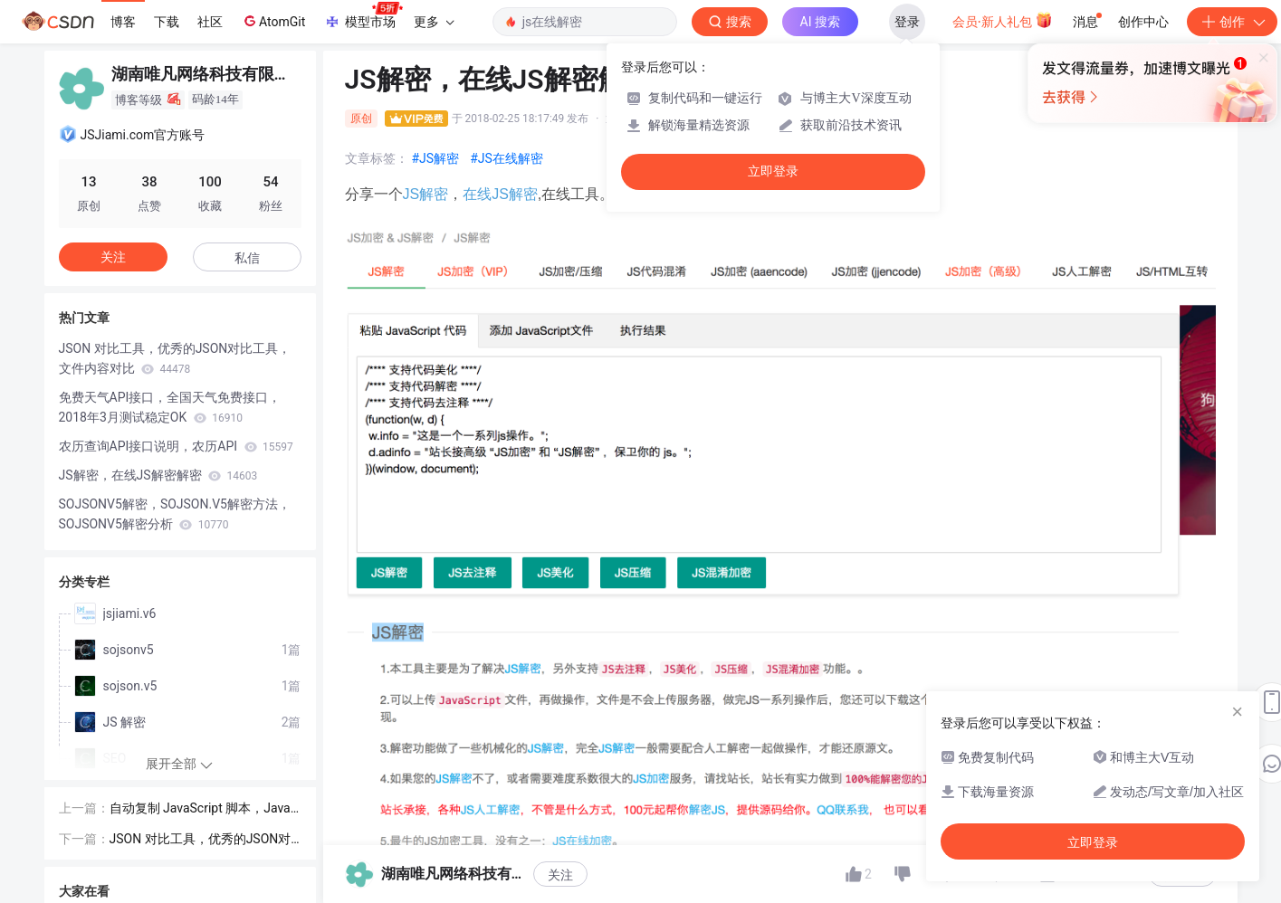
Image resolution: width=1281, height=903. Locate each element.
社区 (210, 21)
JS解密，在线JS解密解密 (158, 475)
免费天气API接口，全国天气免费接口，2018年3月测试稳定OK (170, 407)
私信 (247, 258)
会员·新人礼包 (1002, 20)
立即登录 (773, 171)
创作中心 (1143, 21)
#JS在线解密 (506, 158)
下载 (166, 21)
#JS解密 (436, 158)
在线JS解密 (500, 194)
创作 (1232, 21)
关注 (113, 257)
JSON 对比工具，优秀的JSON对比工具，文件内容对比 (175, 358)
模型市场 (363, 16)
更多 (434, 21)
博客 (123, 21)
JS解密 (426, 194)
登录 (907, 21)
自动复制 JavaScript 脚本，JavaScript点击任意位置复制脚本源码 (204, 809)
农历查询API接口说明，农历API (176, 446)
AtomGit (273, 20)
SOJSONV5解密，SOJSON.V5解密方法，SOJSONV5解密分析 (175, 514)
